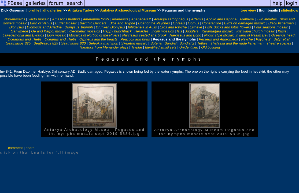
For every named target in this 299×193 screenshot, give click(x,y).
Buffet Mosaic (66, 23)
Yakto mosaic (38, 19)
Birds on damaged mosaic (244, 23)
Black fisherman (281, 23)
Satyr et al (281, 39)
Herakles (141, 31)
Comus (193, 23)
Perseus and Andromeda (218, 39)
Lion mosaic (56, 35)
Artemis (197, 19)
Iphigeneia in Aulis (142, 27)
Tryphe (136, 47)
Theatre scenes (279, 43)
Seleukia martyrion (103, 43)
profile (33, 10)
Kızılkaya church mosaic (256, 31)
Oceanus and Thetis (60, 39)
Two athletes (267, 19)
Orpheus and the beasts (98, 39)
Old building (210, 47)
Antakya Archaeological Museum (128, 10)
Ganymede (19, 31)
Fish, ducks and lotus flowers (228, 27)
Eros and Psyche (173, 27)
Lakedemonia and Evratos (23, 35)
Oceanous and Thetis (25, 39)
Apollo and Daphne (221, 19)
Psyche (247, 39)
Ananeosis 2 (141, 19)
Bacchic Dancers (93, 23)
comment (15, 148)
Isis (179, 31)
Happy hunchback (117, 31)
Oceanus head (282, 35)
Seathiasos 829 (46, 43)
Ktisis (282, 31)
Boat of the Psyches (154, 23)
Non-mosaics (14, 19)
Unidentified (188, 47)
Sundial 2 (186, 43)
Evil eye (196, 27)
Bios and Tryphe (122, 23)
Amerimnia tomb (96, 19)
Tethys (202, 43)
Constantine (211, 23)
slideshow (289, 10)
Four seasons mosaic (271, 27)
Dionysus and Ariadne (44, 27)
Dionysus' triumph (79, 27)
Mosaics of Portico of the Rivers (94, 35)
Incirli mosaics (163, 31)
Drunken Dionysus (110, 27)
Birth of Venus (41, 23)
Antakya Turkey (81, 10)
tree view (248, 10)
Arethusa (246, 19)
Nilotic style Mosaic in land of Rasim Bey (236, 35)
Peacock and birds (135, 39)
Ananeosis (120, 19)
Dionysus (16, 27)
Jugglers (191, 31)
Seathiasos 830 (73, 43)
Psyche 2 (263, 39)
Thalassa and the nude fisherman (237, 43)
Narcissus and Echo (185, 35)
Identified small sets (160, 47)
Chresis (179, 23)
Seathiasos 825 (18, 43)
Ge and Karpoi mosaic (49, 31)
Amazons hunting (66, 19)
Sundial (170, 43)
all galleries (52, 10)
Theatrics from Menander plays (103, 47)
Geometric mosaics (84, 31)
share (30, 148)
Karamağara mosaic (217, 31)
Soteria (155, 43)
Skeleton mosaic (134, 43)
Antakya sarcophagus (171, 19)
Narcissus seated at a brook (144, 35)
